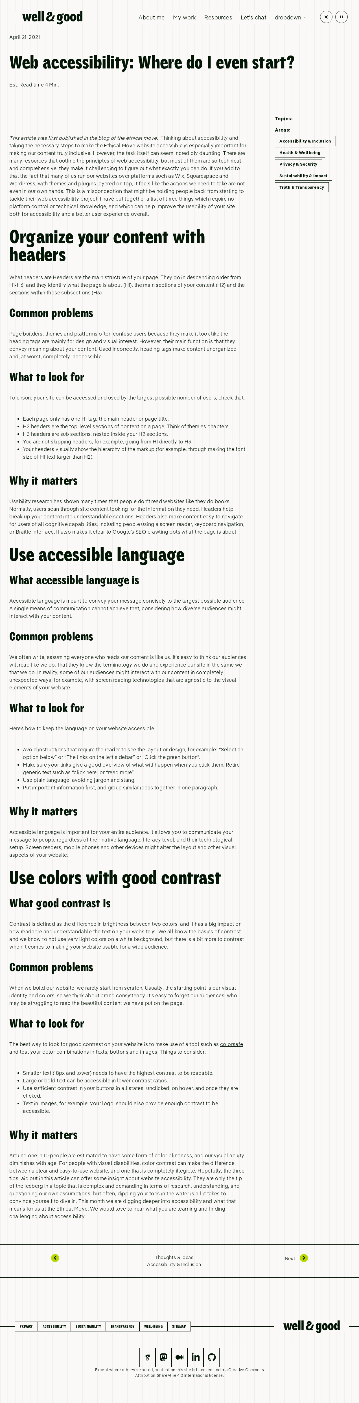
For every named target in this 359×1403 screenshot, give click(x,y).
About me (152, 17)
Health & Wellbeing (300, 152)
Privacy (26, 1326)
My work (184, 17)
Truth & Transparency (301, 187)
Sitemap (179, 1326)
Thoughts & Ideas (174, 1257)
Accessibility (54, 1326)
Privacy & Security (298, 164)
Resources (218, 17)
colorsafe (231, 1044)
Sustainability (88, 1326)
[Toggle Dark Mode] (326, 17)
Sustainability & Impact (303, 175)
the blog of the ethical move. (124, 138)
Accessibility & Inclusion (305, 141)
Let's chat (253, 17)
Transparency (123, 1326)
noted (147, 1369)
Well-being (153, 1326)
